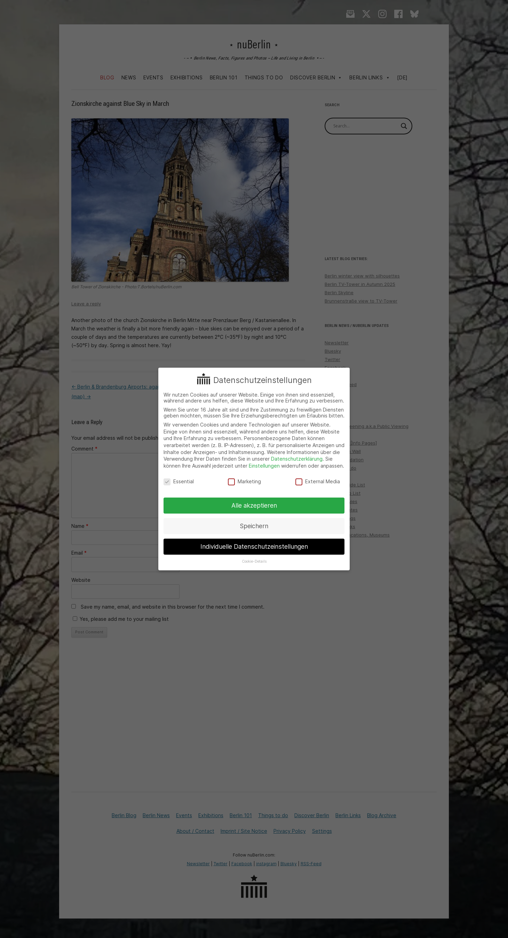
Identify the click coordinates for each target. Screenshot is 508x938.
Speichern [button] (254, 526)
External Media (317, 481)
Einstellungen (264, 466)
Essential (179, 481)
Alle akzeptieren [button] (254, 505)
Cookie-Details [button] (254, 561)
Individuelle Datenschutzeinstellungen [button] (254, 546)
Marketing (244, 481)
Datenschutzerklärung (297, 459)
